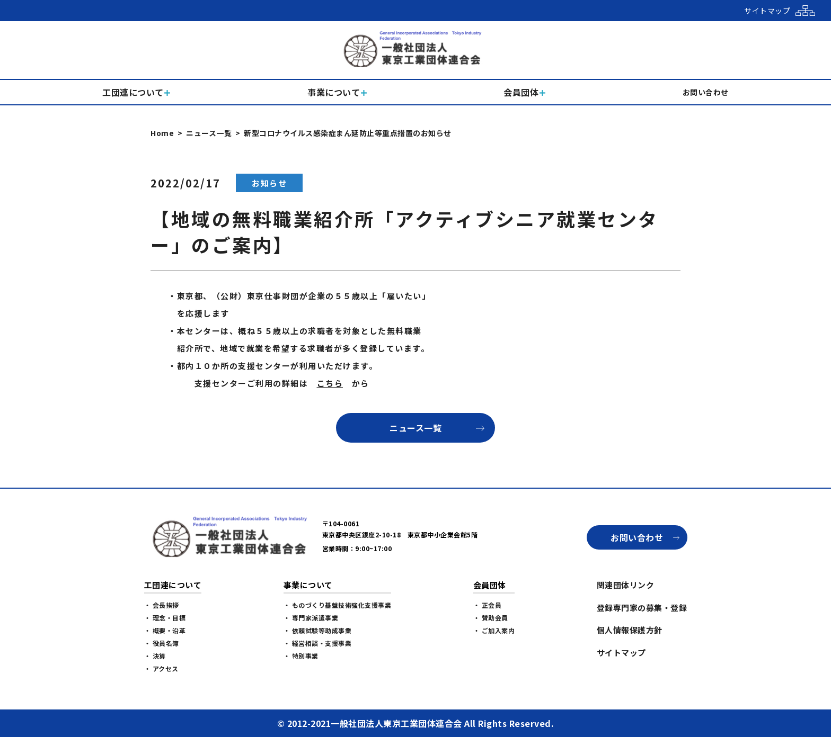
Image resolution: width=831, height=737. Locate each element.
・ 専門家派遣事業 (311, 617)
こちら (330, 383)
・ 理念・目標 (165, 617)
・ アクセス (161, 668)
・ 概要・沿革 (165, 630)
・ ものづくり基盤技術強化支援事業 (338, 604)
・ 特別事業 (301, 655)
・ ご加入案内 (494, 630)
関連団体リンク (626, 584)
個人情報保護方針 (629, 629)
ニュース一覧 (209, 133)
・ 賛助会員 (490, 617)
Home (162, 133)
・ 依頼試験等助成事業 (318, 630)
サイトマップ (621, 652)
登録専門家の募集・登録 (642, 607)
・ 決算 (155, 655)
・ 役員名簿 (161, 643)
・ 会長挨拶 (161, 604)
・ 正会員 (487, 604)
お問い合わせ (637, 537)
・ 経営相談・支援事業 (318, 643)
